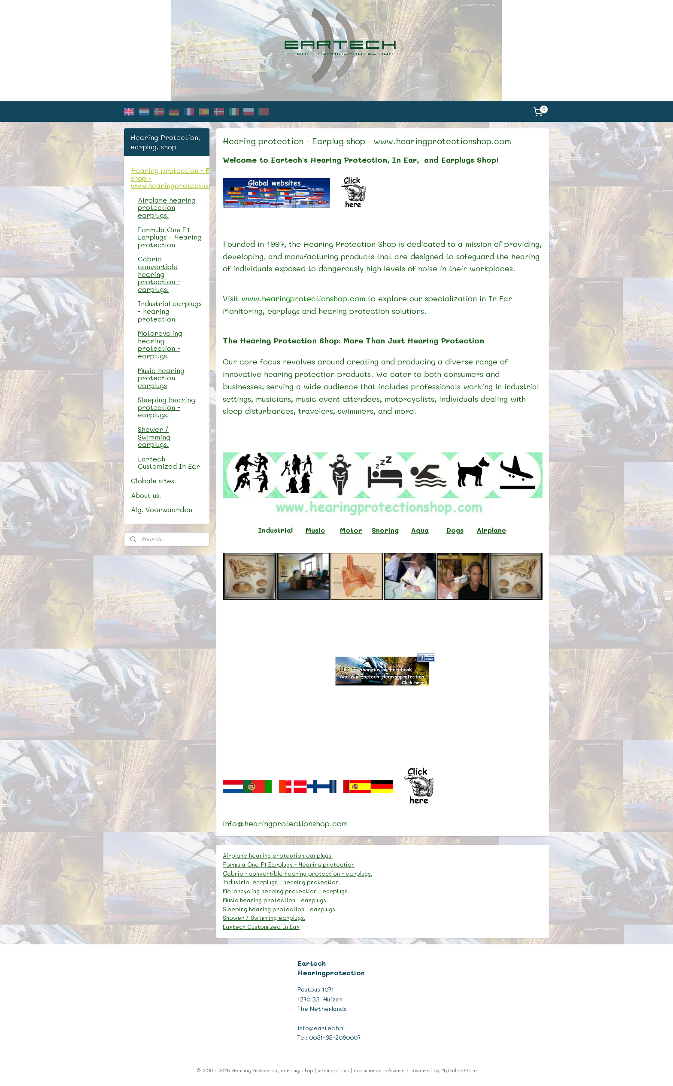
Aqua (420, 529)
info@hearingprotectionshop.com (285, 823)
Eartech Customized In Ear (261, 926)
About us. (146, 495)
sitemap (327, 1070)
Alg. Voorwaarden (161, 509)
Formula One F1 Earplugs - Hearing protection (289, 864)
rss (345, 1070)
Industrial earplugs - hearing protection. (281, 882)
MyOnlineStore (459, 1070)
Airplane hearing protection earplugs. (278, 855)
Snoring (385, 529)
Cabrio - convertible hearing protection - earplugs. (298, 873)
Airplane (491, 529)
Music (315, 529)
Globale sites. (153, 480)
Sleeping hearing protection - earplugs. (280, 909)
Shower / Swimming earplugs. (264, 917)
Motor (351, 529)
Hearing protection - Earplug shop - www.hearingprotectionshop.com (170, 178)
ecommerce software (379, 1070)
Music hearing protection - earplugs (275, 900)
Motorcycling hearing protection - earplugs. (286, 891)
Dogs (455, 529)
